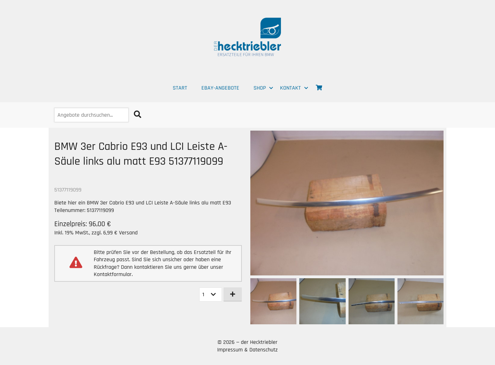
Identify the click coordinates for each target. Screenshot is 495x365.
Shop (259, 87)
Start (180, 87)
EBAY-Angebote (220, 87)
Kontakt (290, 87)
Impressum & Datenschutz (247, 349)
